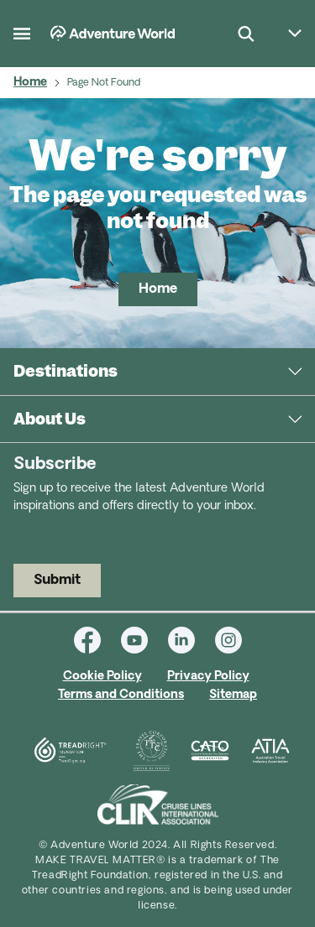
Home (30, 82)
